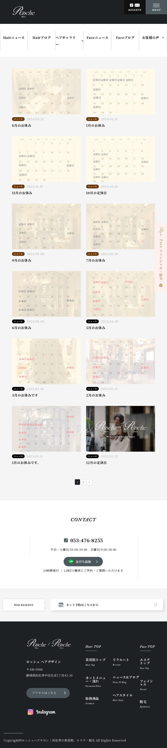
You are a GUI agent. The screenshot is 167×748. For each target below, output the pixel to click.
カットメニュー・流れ (95, 681)
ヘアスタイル (123, 697)
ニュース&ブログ (126, 679)
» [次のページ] (89, 482)
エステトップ (145, 664)
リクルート (121, 662)
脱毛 (145, 704)
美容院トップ (95, 662)
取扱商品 (92, 700)
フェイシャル (146, 684)
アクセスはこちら (44, 693)
